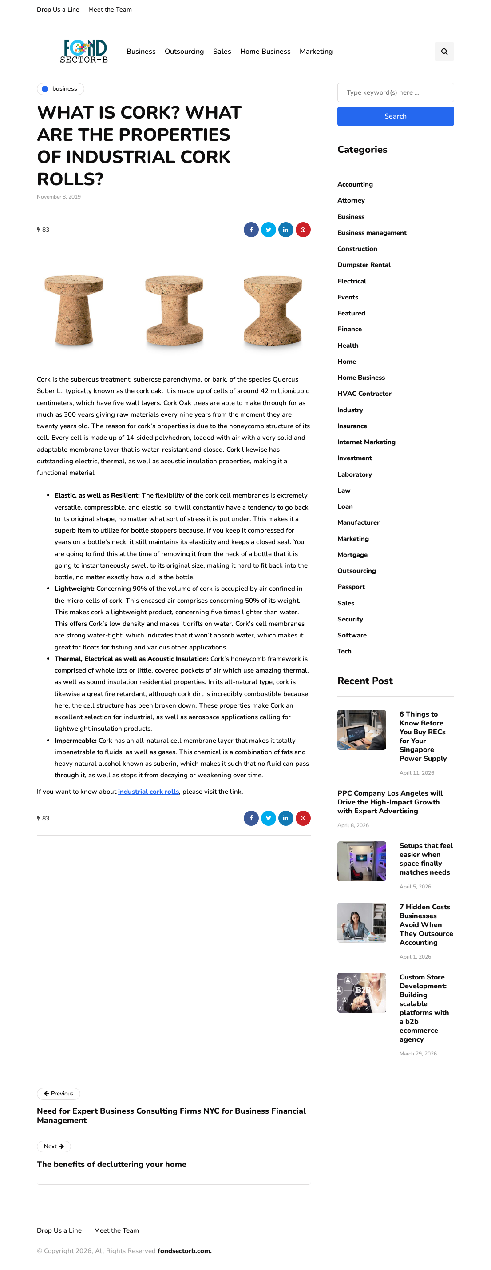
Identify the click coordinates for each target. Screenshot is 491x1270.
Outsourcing (184, 51)
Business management (372, 232)
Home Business (265, 51)
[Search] (395, 92)
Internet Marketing (366, 442)
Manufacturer (358, 522)
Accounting (355, 184)
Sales (222, 51)
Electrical (351, 281)
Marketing (316, 51)
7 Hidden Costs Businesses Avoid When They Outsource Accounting (426, 925)
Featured (351, 313)
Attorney (351, 200)
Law (344, 490)
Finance (349, 329)
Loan (345, 506)
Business (141, 51)
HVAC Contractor (364, 393)
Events (347, 297)
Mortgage (352, 554)
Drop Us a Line (58, 9)
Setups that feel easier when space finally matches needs (426, 859)
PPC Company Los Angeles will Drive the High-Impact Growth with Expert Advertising (390, 802)
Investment (354, 458)
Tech (344, 651)
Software (352, 635)
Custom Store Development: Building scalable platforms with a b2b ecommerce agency (424, 1008)
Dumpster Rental (364, 264)
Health (348, 345)
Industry (350, 410)
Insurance (352, 426)
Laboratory (354, 474)
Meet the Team (110, 9)
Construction (357, 248)
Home (346, 361)
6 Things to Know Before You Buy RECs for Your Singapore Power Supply (423, 736)
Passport (351, 586)
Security (350, 619)
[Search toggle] (444, 51)
